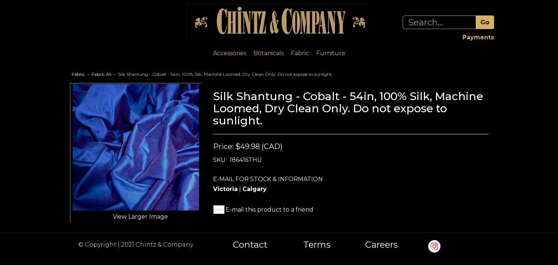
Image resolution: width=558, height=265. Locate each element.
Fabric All (101, 74)
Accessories (229, 53)
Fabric (300, 53)
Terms (317, 245)
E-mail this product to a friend (269, 209)
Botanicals (268, 53)
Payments (478, 37)
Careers (381, 245)
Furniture (330, 53)
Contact (250, 245)
